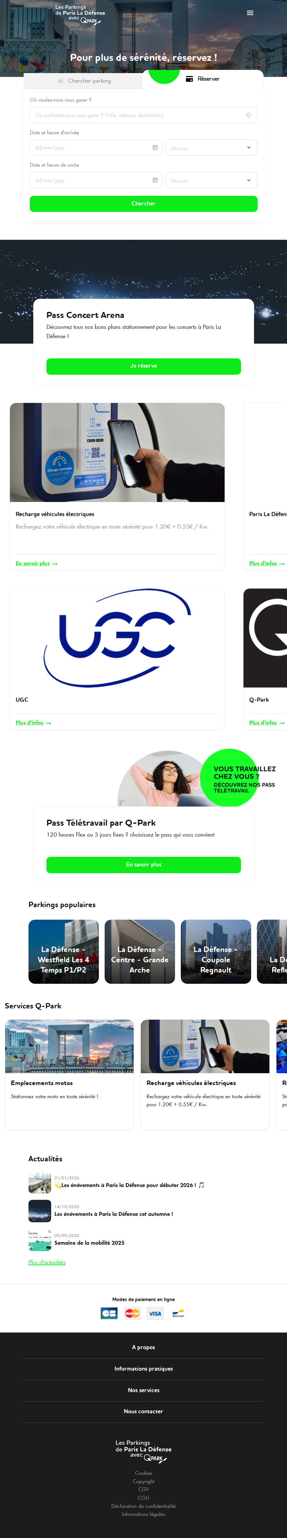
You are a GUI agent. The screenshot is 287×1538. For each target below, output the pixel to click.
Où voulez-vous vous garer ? (61, 99)
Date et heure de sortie (54, 164)
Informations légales (143, 1503)
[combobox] (212, 148)
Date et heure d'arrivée (54, 132)
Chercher (143, 202)
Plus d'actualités (47, 1251)
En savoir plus (143, 854)
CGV (143, 1478)
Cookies (143, 1462)
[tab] (84, 81)
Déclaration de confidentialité (143, 1495)
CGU (143, 1486)
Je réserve (143, 362)
